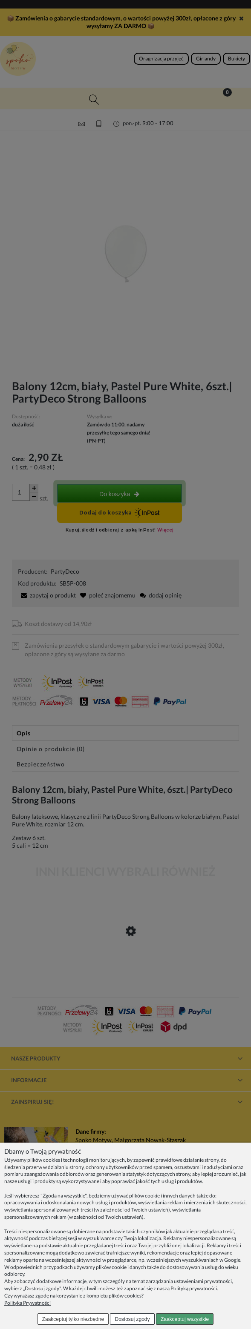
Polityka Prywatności (27, 1303)
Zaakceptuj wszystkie (185, 1319)
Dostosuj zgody (132, 1319)
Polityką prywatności (193, 1288)
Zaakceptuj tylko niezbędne (73, 1319)
